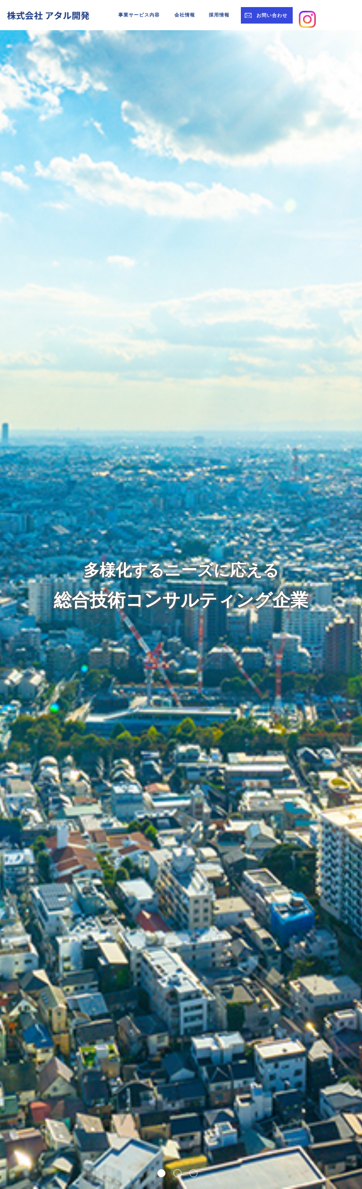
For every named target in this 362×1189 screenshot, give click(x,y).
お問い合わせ (272, 15)
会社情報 (184, 14)
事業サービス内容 (139, 14)
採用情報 (219, 14)
